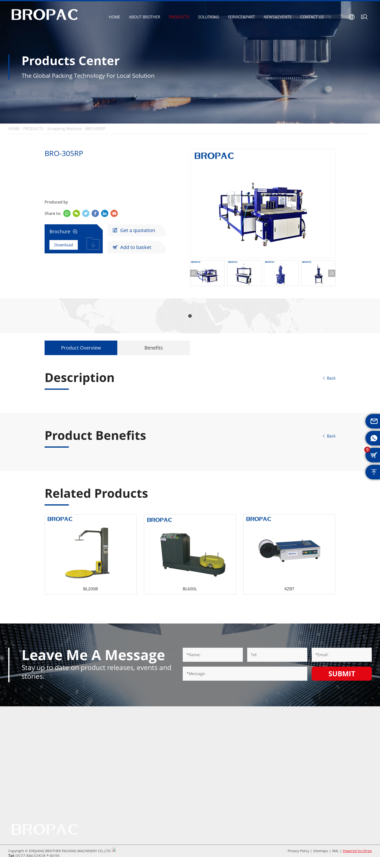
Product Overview (81, 347)
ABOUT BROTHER (144, 17)
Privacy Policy (298, 851)
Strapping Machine (64, 128)
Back (328, 378)
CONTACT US (312, 17)
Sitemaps (320, 851)
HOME (114, 17)
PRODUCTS (179, 17)
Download (63, 245)
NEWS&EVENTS (278, 17)
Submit (341, 673)
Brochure (63, 231)
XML (335, 851)
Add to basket (131, 247)
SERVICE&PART (241, 17)
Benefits (153, 347)
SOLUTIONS (208, 17)
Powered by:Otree (357, 851)
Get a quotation (133, 230)
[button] (193, 273)
